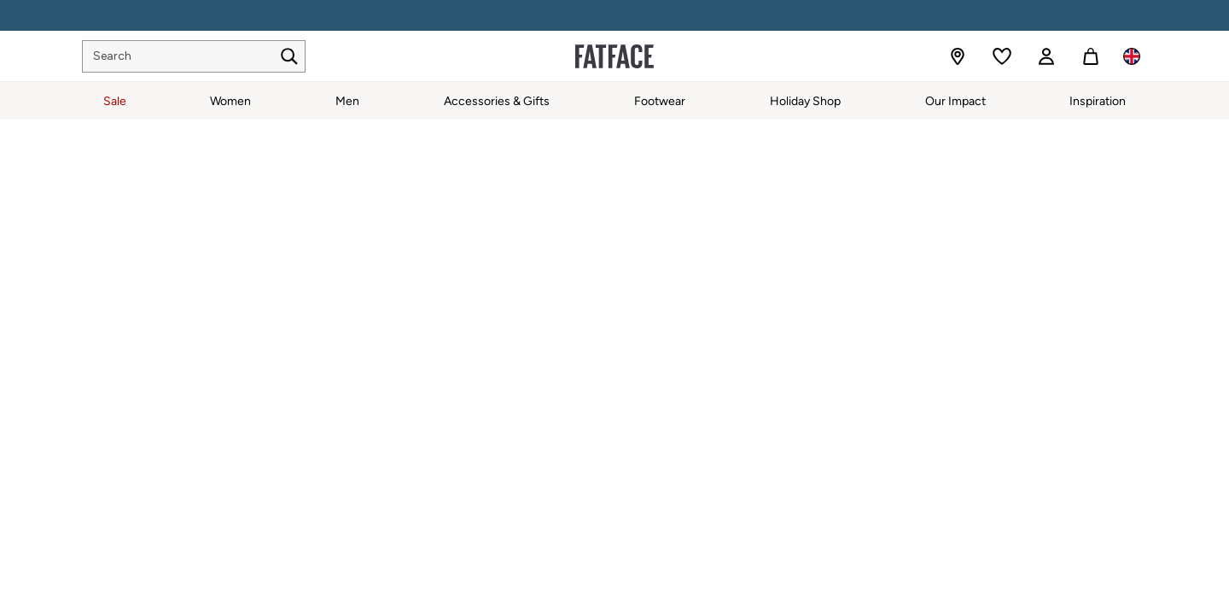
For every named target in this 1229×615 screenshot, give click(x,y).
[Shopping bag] (1091, 56)
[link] (1046, 56)
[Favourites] (1002, 56)
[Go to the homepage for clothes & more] (614, 56)
